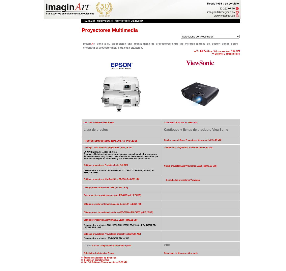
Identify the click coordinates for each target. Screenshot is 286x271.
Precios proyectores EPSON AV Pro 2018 (111, 140)
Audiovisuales (105, 21)
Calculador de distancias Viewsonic (181, 122)
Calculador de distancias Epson (99, 122)
